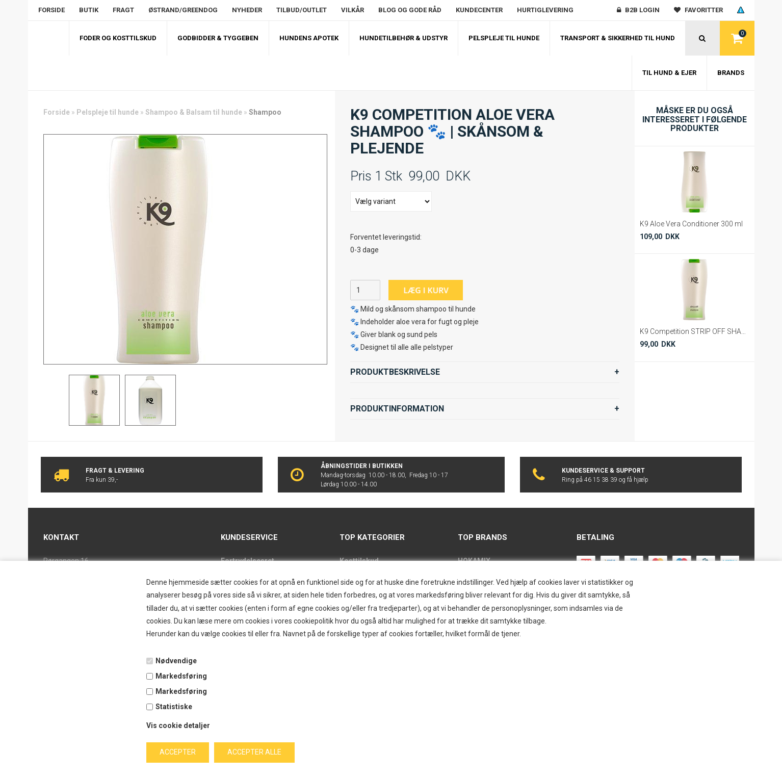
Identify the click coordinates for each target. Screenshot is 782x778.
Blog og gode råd (409, 10)
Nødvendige (176, 661)
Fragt (123, 10)
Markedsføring (181, 676)
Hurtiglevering (545, 10)
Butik (88, 10)
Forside (51, 10)
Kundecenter (479, 10)
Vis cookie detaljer (178, 725)
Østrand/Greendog (183, 10)
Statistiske (173, 707)
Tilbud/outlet (301, 10)
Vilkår (352, 10)
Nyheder (247, 10)
